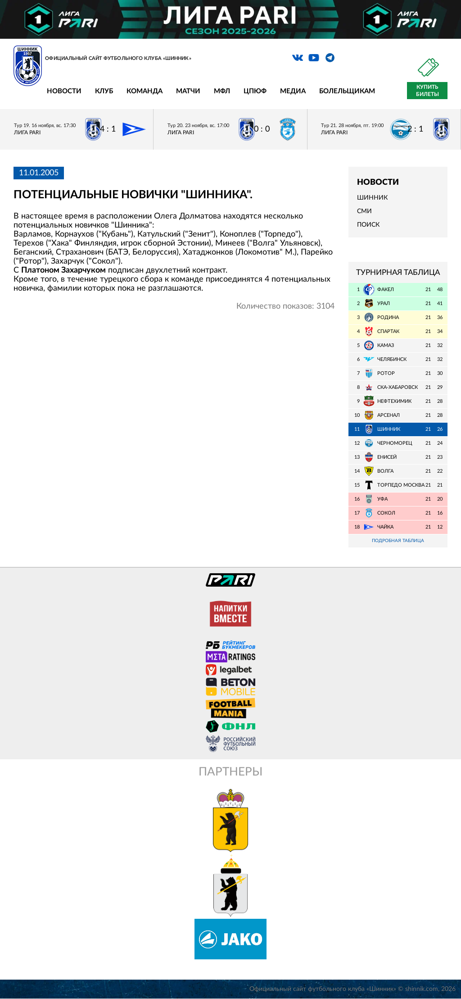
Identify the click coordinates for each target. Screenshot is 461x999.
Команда (145, 91)
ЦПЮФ (255, 91)
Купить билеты (427, 90)
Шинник (372, 198)
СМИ (364, 211)
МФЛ (222, 91)
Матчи (188, 91)
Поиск (368, 225)
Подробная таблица (398, 540)
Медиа (293, 91)
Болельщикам (347, 91)
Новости (64, 91)
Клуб (104, 91)
